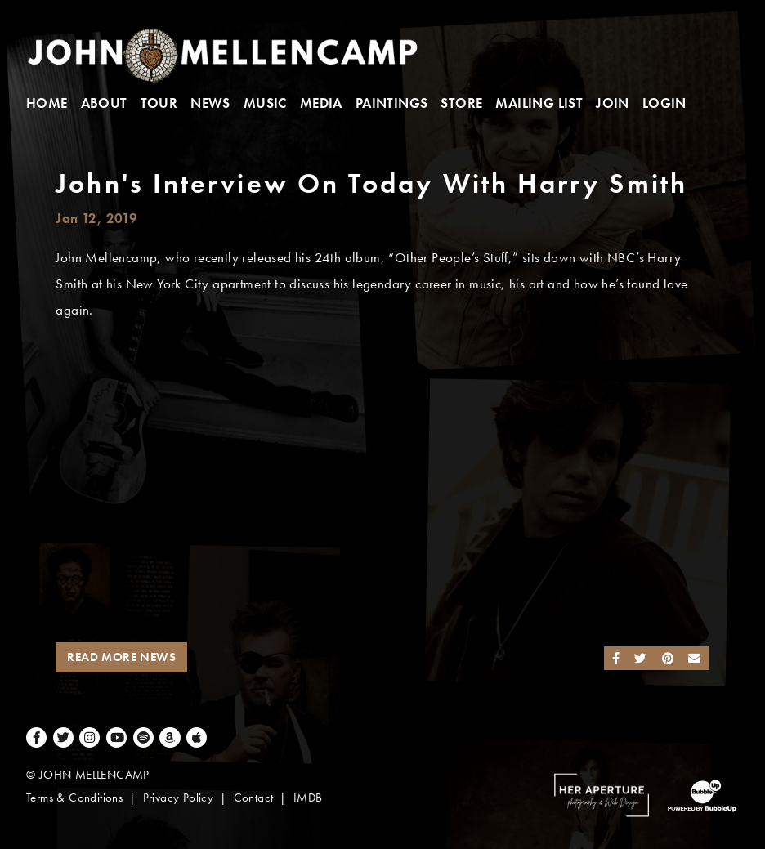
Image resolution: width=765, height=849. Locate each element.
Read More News (121, 657)
